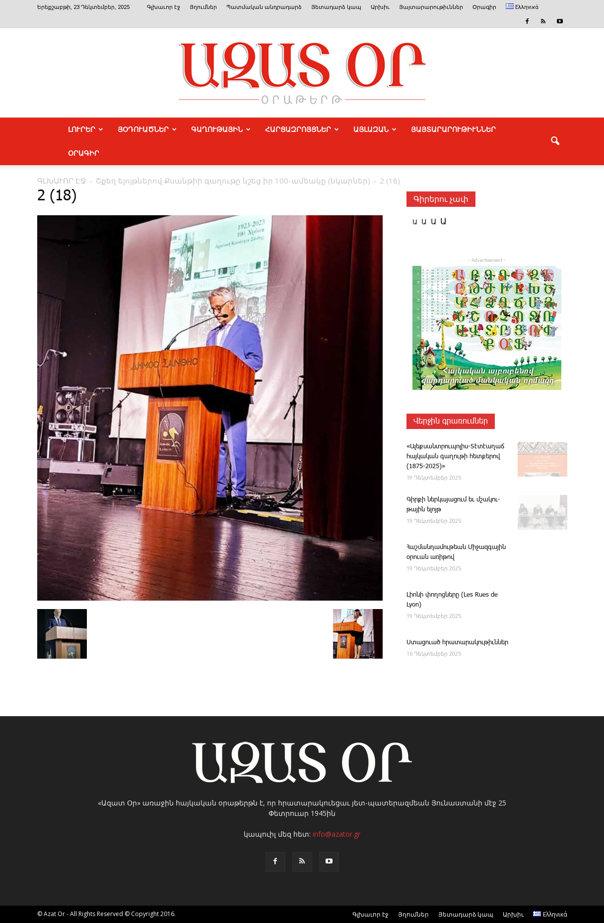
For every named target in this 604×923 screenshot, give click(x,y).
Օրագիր (484, 7)
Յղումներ (203, 7)
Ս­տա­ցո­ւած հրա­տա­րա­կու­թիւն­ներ (457, 642)
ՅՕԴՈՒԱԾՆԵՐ (147, 129)
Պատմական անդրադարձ (264, 7)
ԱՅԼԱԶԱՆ (375, 129)
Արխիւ (380, 7)
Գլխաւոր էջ (163, 7)
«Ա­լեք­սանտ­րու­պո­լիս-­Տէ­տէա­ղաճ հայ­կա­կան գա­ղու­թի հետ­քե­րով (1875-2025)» (455, 456)
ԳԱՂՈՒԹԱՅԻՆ (221, 129)
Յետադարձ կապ (336, 7)
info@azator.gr (336, 834)
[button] (555, 141)
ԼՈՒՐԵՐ (85, 129)
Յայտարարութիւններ (431, 7)
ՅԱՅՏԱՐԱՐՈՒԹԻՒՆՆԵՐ (453, 129)
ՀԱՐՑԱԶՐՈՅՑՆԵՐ (302, 129)
